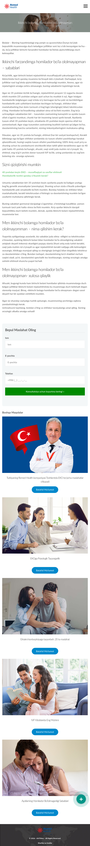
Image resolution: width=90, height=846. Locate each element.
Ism (7, 337)
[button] (81, 799)
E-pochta (10, 355)
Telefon (9, 373)
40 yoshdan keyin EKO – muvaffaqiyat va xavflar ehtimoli (32, 172)
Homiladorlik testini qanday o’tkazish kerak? (25, 175)
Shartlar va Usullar (45, 843)
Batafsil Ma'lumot (45, 489)
